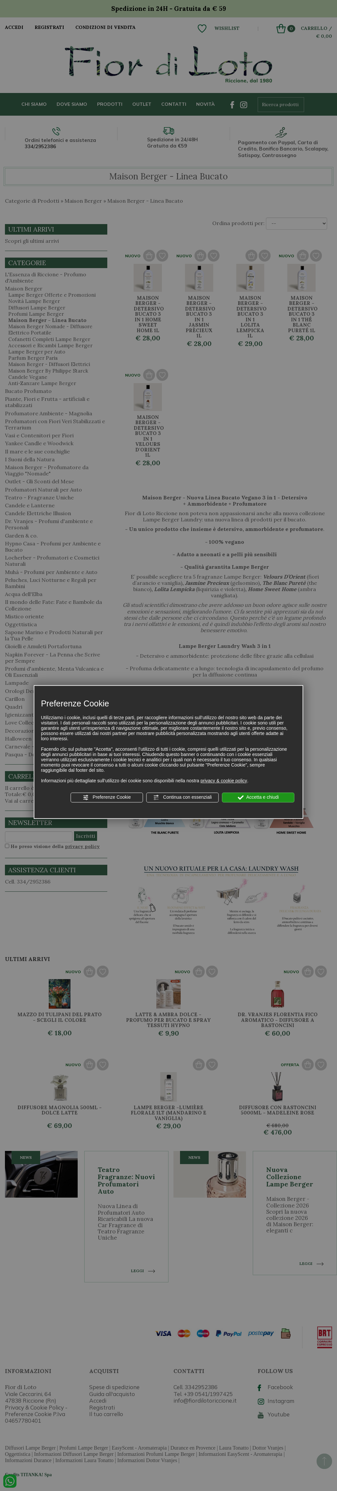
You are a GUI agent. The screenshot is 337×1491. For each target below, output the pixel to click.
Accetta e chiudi (258, 797)
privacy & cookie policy (223, 780)
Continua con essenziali (182, 797)
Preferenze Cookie (107, 797)
